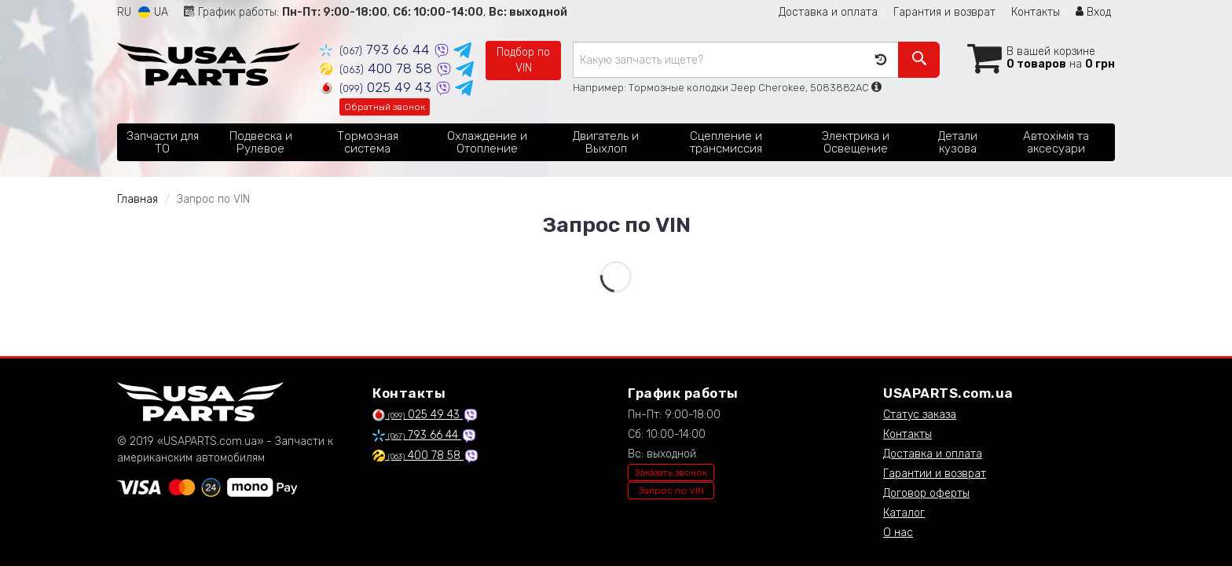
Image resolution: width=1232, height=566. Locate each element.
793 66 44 (377, 49)
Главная (137, 199)
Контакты (1035, 12)
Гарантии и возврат (934, 473)
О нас (898, 532)
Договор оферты (926, 493)
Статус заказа (919, 414)
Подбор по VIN (523, 60)
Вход (1093, 12)
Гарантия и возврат (944, 12)
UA (153, 12)
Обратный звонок (384, 106)
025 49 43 (377, 87)
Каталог (904, 513)
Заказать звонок (671, 472)
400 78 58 (378, 68)
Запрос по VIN (671, 490)
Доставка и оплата (828, 12)
